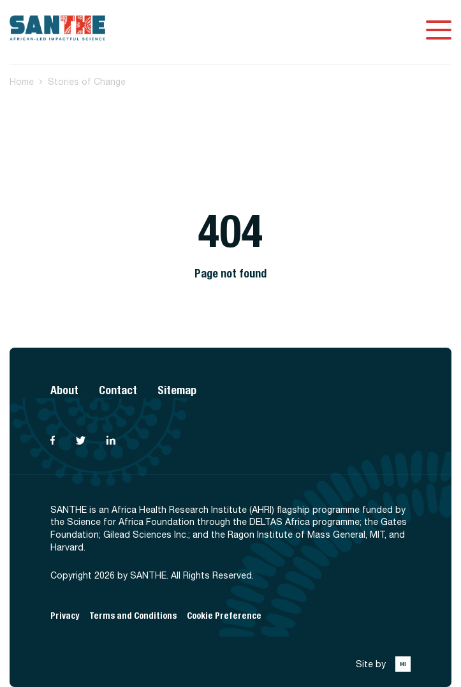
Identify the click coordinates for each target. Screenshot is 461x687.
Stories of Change (87, 82)
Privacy (64, 616)
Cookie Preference (224, 616)
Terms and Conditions (133, 616)
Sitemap (176, 390)
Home (22, 82)
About (64, 390)
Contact (118, 390)
